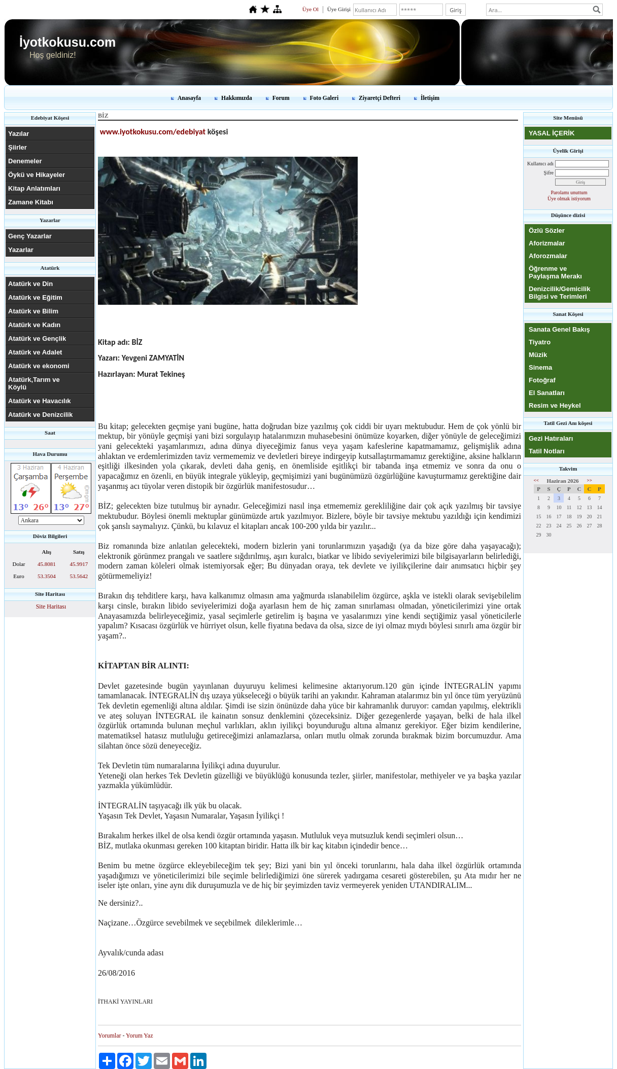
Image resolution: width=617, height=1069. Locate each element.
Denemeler (25, 161)
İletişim (430, 98)
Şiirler (17, 147)
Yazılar (18, 133)
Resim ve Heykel (555, 405)
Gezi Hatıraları (551, 438)
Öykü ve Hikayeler (36, 175)
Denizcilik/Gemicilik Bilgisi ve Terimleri (559, 292)
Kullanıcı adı (540, 163)
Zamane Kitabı (30, 202)
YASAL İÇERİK (551, 133)
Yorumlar (109, 1035)
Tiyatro (540, 342)
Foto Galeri (324, 98)
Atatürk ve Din (30, 284)
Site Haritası (51, 606)
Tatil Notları (547, 451)
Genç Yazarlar (30, 236)
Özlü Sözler (547, 230)
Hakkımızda (236, 98)
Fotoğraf (542, 380)
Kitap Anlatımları (34, 188)
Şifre (549, 172)
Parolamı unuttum (569, 192)
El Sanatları (547, 393)
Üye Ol (310, 9)
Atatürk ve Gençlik (37, 338)
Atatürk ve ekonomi (39, 366)
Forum (281, 98)
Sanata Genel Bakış (559, 329)
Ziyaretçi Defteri (379, 98)
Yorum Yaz (139, 1035)
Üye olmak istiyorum (569, 198)
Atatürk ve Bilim (33, 311)
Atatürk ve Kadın (34, 325)
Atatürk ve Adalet (35, 352)
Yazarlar (20, 250)
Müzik (538, 355)
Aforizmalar (547, 243)
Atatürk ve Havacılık (39, 401)
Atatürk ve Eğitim (35, 297)
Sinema (540, 367)
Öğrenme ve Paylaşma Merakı (555, 272)
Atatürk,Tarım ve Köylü (34, 383)
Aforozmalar (548, 256)
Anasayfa (189, 98)
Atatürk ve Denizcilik (40, 414)
